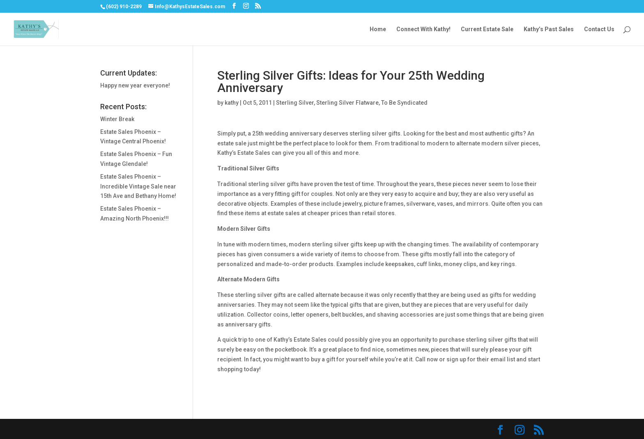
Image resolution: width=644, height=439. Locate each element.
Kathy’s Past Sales (549, 29)
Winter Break (117, 119)
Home (378, 29)
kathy (232, 102)
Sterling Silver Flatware (347, 102)
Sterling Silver (295, 102)
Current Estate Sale (487, 29)
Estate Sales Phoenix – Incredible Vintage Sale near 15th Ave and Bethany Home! (138, 186)
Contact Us (599, 29)
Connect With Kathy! (423, 29)
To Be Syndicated (404, 102)
